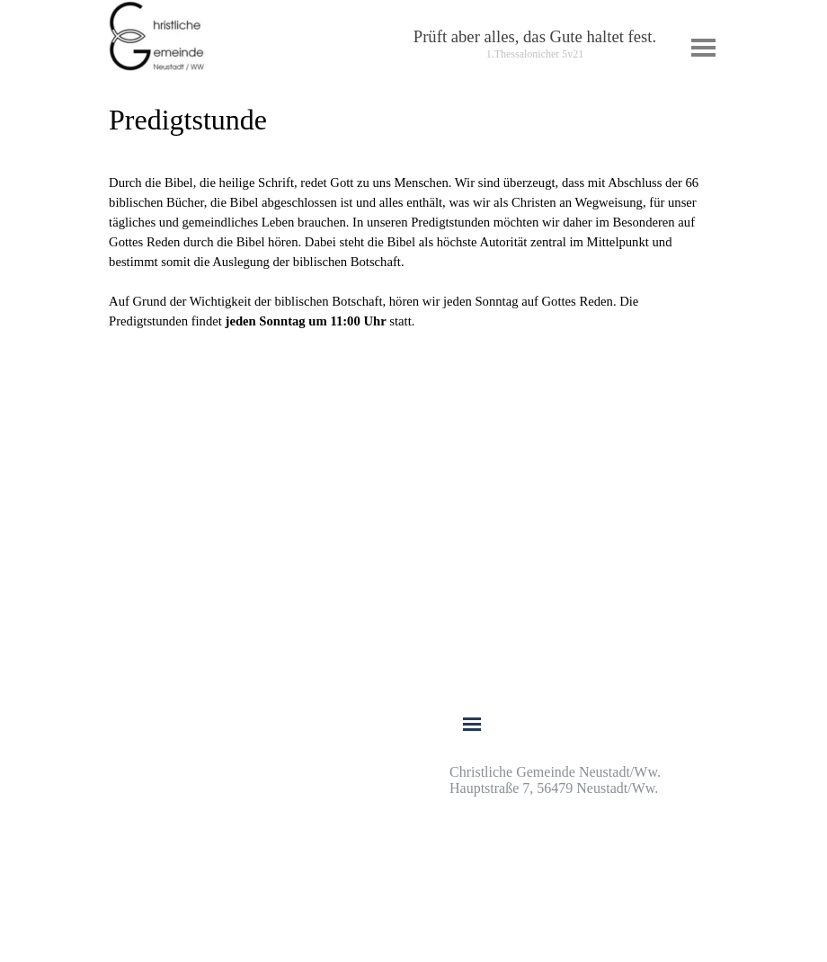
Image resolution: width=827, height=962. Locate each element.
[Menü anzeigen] (703, 47)
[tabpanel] (535, 44)
